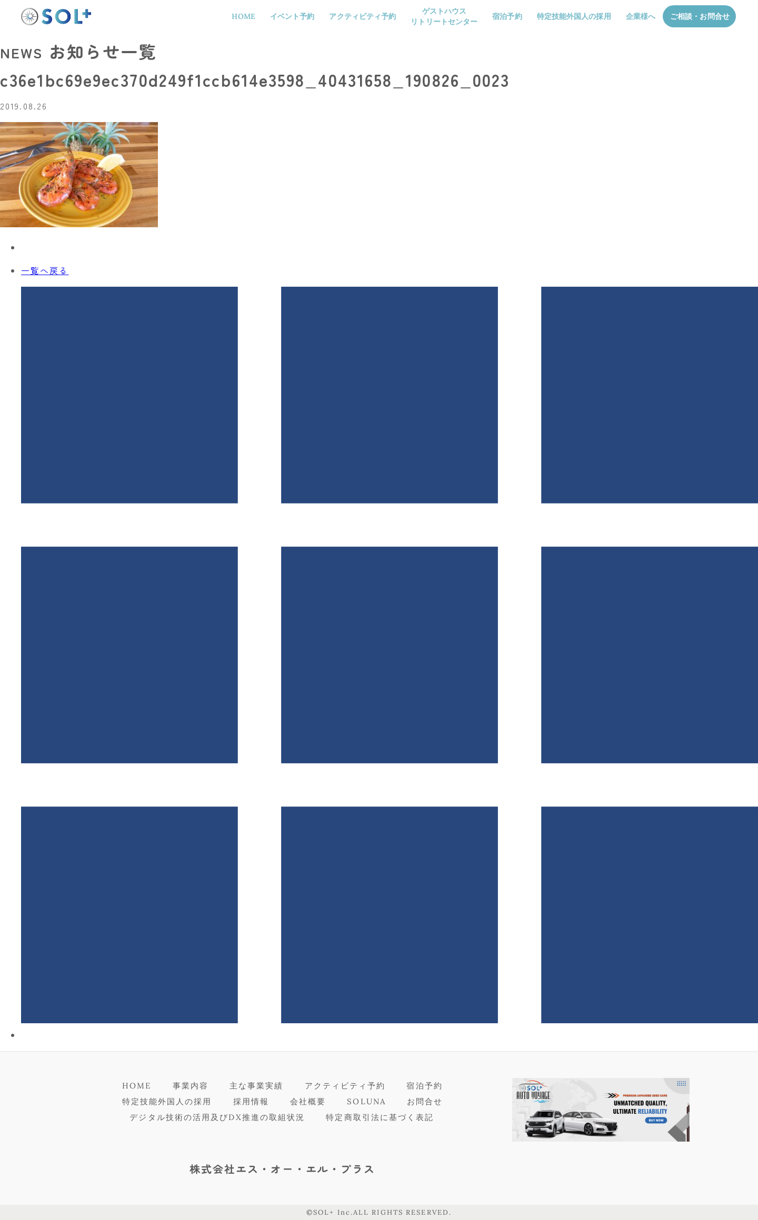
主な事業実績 (257, 1086)
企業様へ (640, 16)
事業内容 (190, 1086)
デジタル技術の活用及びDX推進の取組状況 (217, 1117)
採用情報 (251, 1101)
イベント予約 (292, 16)
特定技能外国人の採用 (574, 16)
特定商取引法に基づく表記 (380, 1117)
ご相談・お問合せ (700, 16)
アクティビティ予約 (362, 16)
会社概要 (308, 1101)
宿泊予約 (507, 16)
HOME (243, 16)
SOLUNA (366, 1101)
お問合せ (425, 1101)
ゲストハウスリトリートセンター (444, 16)
